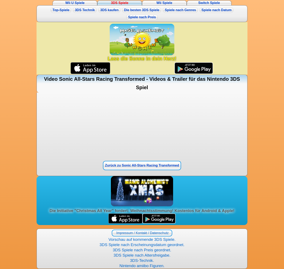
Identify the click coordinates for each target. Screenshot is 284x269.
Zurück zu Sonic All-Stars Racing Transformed (142, 165)
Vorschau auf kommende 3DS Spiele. (142, 239)
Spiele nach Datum (216, 10)
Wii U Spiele (74, 3)
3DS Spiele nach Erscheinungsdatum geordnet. (142, 244)
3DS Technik (85, 10)
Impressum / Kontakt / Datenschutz (141, 233)
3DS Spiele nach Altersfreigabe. (142, 255)
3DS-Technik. (142, 260)
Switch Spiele (209, 3)
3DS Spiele (119, 3)
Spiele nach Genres (180, 10)
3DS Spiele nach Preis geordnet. (142, 250)
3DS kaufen (109, 10)
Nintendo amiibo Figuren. (142, 266)
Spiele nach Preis (142, 17)
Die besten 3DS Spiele (141, 10)
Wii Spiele (164, 3)
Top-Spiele (61, 10)
